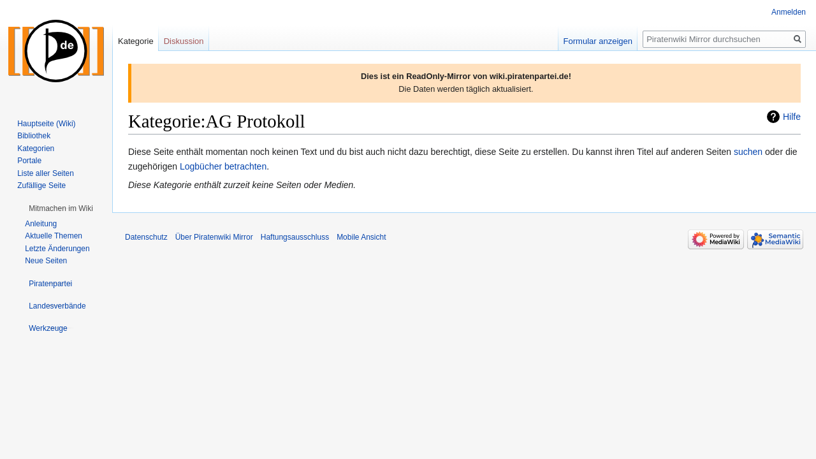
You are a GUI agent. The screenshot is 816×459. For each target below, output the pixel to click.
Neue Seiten (46, 260)
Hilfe (792, 117)
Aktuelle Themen (53, 235)
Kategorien (35, 148)
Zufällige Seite (41, 185)
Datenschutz (146, 237)
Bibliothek (33, 135)
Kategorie (136, 41)
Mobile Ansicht (361, 237)
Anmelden (788, 12)
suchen (748, 152)
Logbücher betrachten (223, 166)
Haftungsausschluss (295, 237)
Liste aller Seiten (45, 173)
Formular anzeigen (598, 41)
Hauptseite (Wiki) (46, 123)
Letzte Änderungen (57, 248)
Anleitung (41, 223)
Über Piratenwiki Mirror (214, 237)
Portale (29, 160)
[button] (61, 208)
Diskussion (184, 41)
